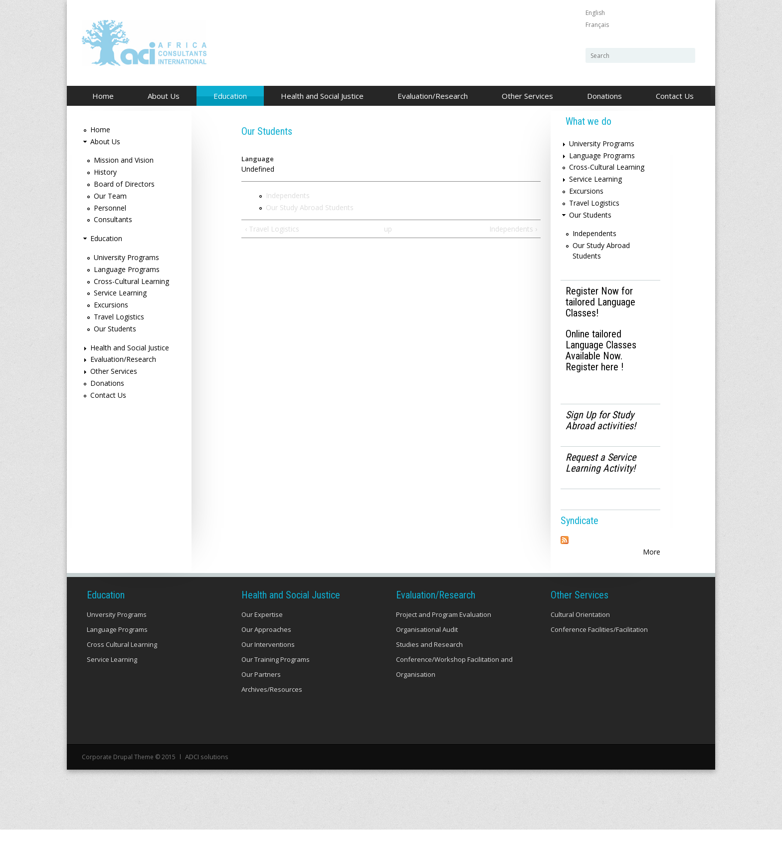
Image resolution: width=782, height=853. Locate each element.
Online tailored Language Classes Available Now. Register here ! (601, 350)
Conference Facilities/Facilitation (599, 653)
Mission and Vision (124, 160)
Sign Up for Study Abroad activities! (601, 420)
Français (597, 24)
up (388, 229)
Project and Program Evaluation (443, 638)
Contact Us (675, 96)
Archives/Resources (271, 713)
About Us (161, 96)
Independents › (513, 229)
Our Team (110, 196)
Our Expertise (262, 638)
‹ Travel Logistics (272, 229)
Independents (288, 195)
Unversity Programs (117, 638)
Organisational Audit (427, 653)
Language (257, 158)
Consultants (113, 219)
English (595, 12)
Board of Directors (124, 184)
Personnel (110, 208)
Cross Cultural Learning (122, 668)
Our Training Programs (275, 683)
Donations (604, 96)
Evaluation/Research (430, 96)
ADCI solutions (205, 781)
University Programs (126, 257)
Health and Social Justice (319, 96)
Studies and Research (429, 668)
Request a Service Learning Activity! (601, 462)
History (105, 172)
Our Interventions (268, 668)
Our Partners (261, 698)
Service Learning (120, 292)
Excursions (111, 304)
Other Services (525, 96)
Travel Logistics (119, 316)
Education (227, 96)
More (651, 552)
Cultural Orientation (580, 638)
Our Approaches (266, 653)
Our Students (115, 328)
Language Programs (127, 269)
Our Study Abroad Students (310, 207)
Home (103, 96)
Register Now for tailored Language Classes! (600, 302)
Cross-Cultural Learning (131, 281)
